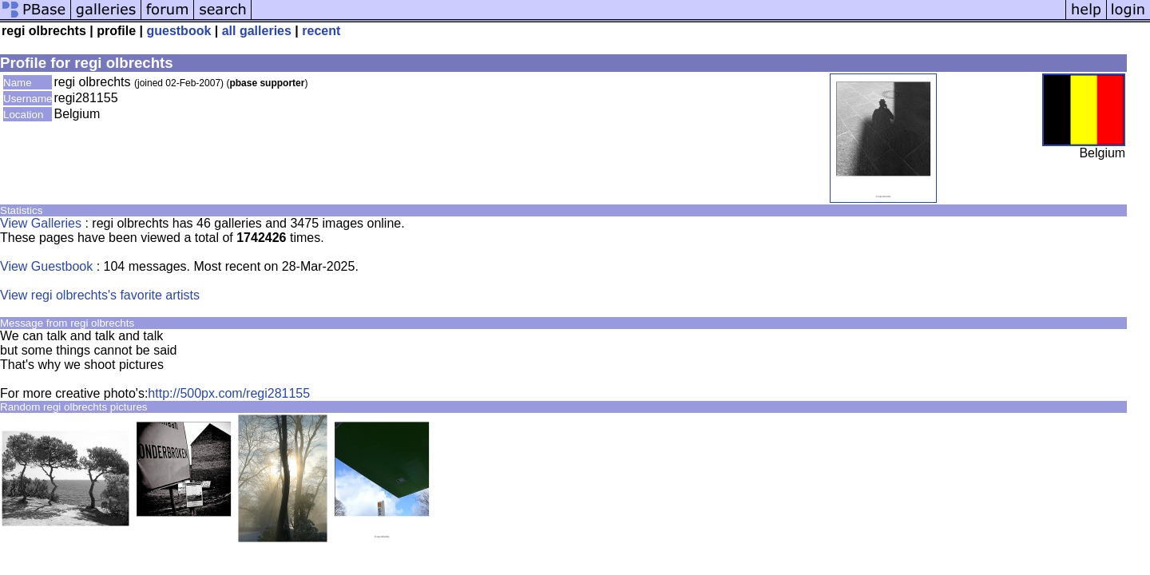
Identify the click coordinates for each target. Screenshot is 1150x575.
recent (321, 31)
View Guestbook (46, 266)
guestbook (178, 31)
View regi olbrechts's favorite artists (100, 295)
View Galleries (40, 223)
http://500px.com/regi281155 (229, 393)
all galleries (256, 31)
